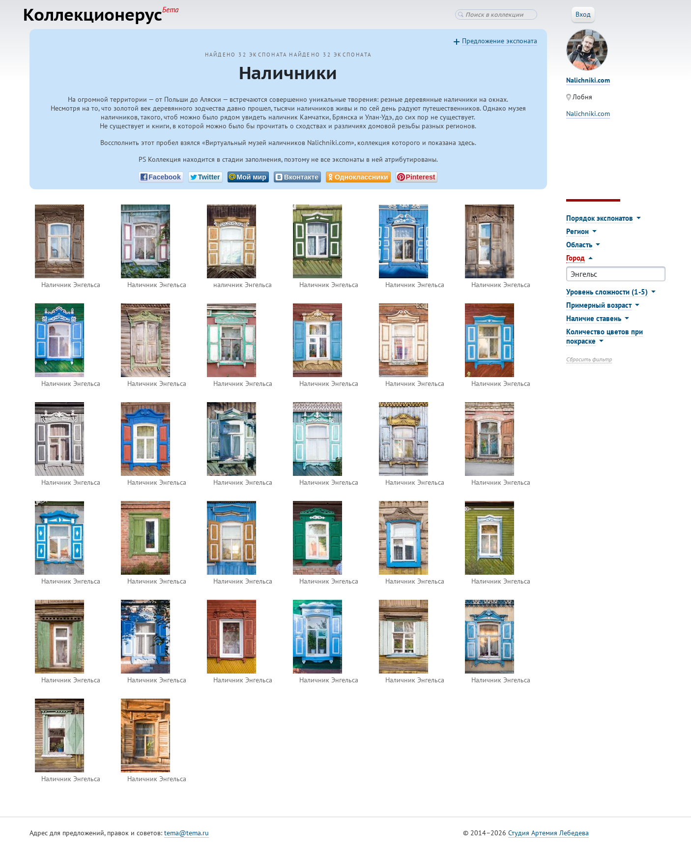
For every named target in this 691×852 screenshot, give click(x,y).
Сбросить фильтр (589, 363)
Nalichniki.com (588, 117)
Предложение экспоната (499, 44)
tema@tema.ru (186, 836)
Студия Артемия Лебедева (548, 836)
